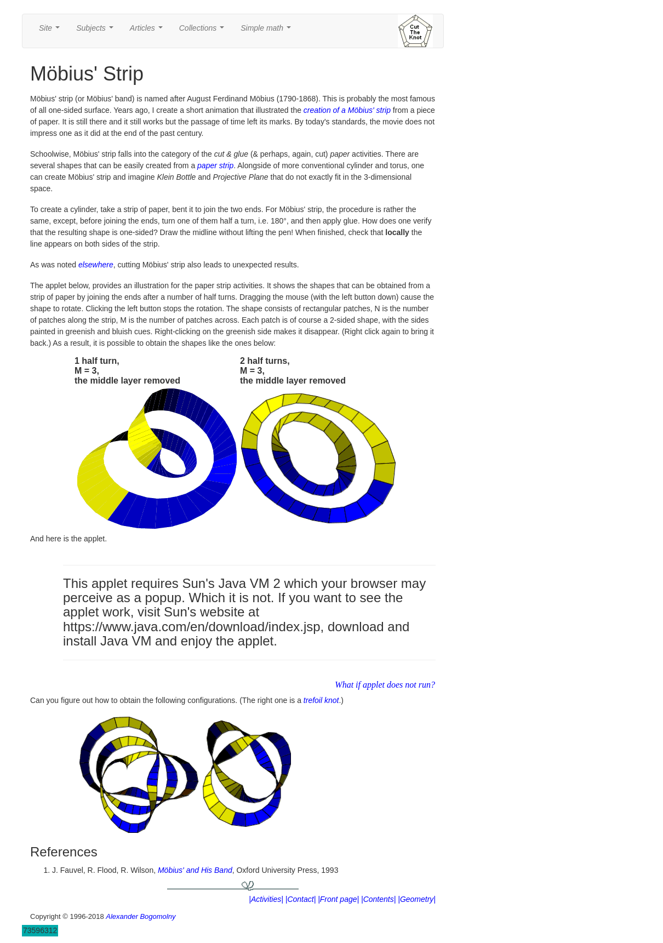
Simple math (268, 31)
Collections (203, 31)
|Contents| (378, 899)
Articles (148, 31)
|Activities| (266, 899)
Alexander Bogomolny (140, 916)
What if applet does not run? (385, 684)
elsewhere (95, 264)
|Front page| (338, 899)
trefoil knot (321, 700)
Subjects (96, 31)
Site (51, 31)
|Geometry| (417, 899)
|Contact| (300, 899)
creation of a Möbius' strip (347, 110)
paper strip (215, 165)
